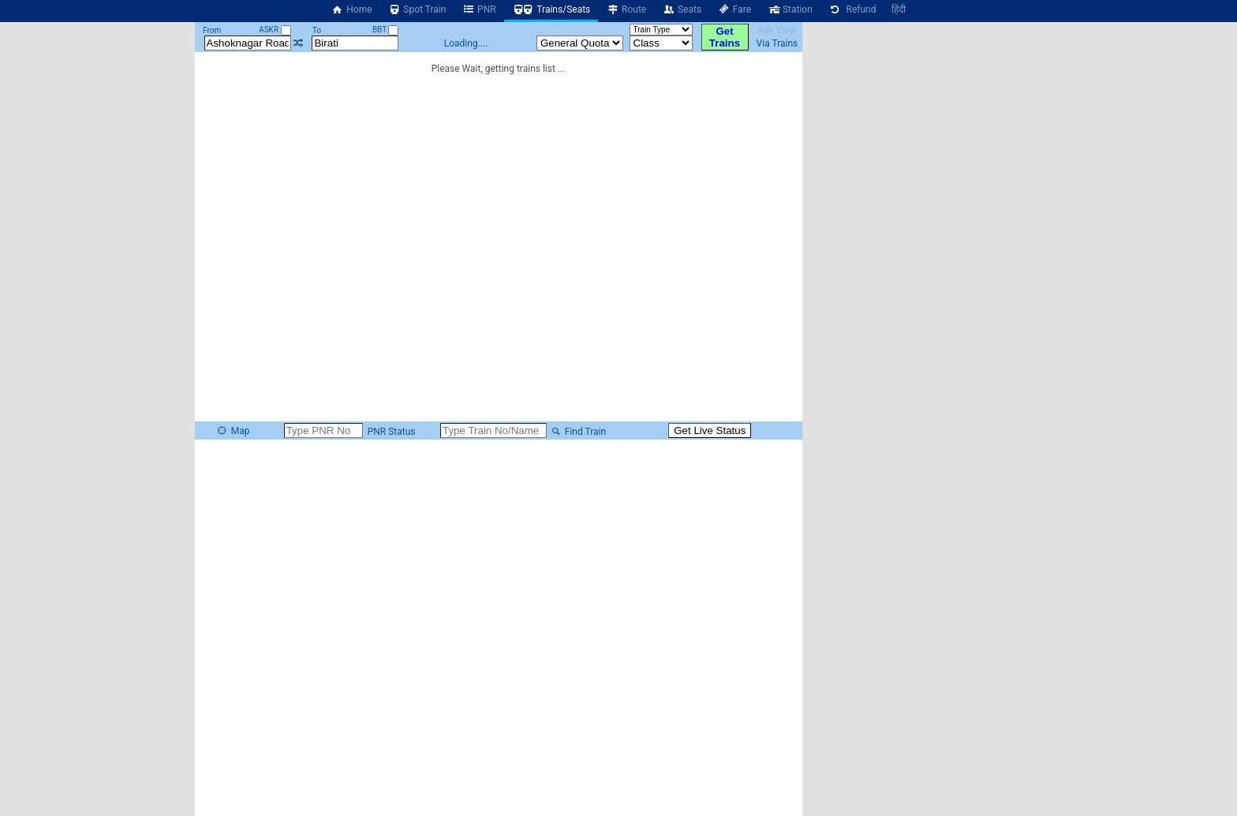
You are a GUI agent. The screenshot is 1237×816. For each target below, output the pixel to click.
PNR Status (390, 431)
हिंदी (898, 9)
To (316, 30)
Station (790, 9)
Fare (734, 9)
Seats (681, 9)
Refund (852, 9)
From (212, 30)
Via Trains (777, 43)
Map (232, 430)
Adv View (776, 30)
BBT (385, 29)
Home (351, 9)
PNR (478, 9)
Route (626, 9)
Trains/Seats (551, 9)
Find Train (577, 431)
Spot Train (417, 9)
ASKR (274, 29)
